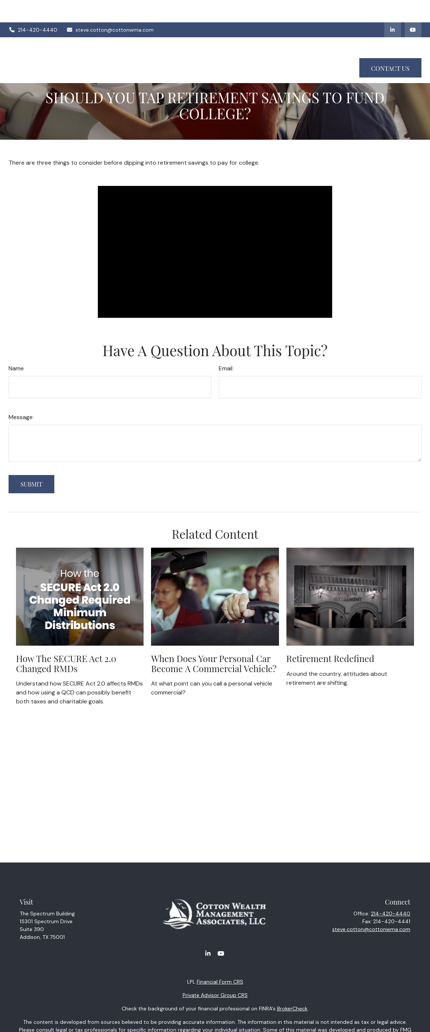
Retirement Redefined (330, 658)
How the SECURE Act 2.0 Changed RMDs (66, 663)
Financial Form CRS (220, 981)
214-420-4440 (33, 7)
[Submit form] (31, 484)
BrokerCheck (292, 1008)
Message (21, 417)
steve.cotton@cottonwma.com (110, 7)
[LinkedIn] (392, 7)
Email (225, 368)
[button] (157, 28)
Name (16, 368)
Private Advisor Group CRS (215, 995)
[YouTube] (413, 7)
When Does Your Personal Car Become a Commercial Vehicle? (213, 663)
